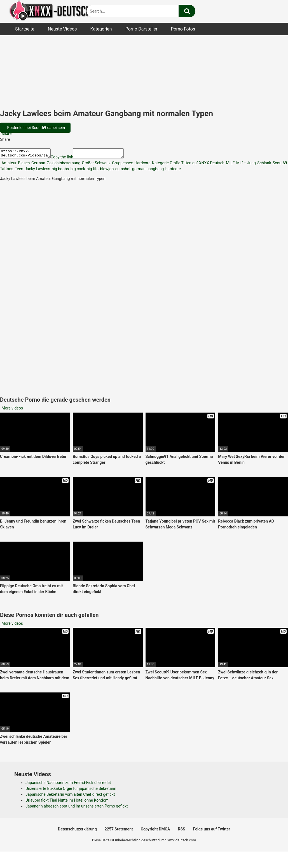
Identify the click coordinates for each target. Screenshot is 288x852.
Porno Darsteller (141, 29)
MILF (230, 164)
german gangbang (147, 170)
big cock (77, 170)
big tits (92, 170)
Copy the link (67, 158)
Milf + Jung (245, 164)
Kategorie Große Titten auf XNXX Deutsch (187, 164)
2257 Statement (119, 830)
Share (6, 133)
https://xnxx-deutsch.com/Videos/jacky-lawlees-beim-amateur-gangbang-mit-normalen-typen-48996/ (28, 154)
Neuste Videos (62, 29)
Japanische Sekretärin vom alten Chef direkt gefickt (70, 796)
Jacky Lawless (37, 170)
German (38, 164)
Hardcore (142, 164)
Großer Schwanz (96, 164)
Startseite (24, 29)
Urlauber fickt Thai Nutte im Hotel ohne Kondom (67, 802)
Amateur (9, 164)
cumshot (122, 170)
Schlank (263, 164)
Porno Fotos (183, 29)
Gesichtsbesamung (63, 164)
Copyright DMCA (155, 830)
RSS (181, 830)
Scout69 (279, 164)
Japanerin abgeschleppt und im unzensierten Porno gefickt (76, 808)
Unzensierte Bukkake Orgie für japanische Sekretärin (70, 790)
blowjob (106, 170)
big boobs (60, 170)
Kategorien (101, 29)
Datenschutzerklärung (77, 830)
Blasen (23, 164)
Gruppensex (122, 164)
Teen (18, 170)
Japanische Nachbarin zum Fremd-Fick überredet (68, 784)
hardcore (172, 170)
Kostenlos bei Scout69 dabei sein (35, 127)
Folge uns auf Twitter (211, 830)
